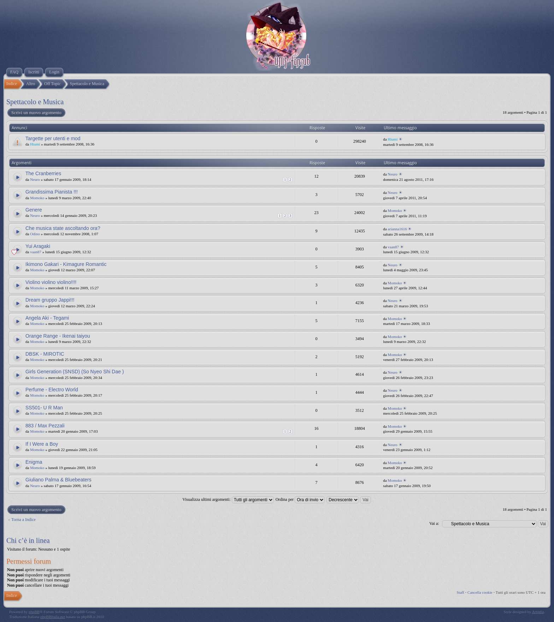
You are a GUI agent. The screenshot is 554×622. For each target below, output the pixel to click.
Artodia (538, 612)
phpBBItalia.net (52, 617)
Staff (460, 592)
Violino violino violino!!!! (51, 282)
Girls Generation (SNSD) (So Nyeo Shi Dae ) (74, 371)
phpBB (34, 612)
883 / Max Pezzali (45, 425)
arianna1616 (397, 229)
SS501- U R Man (44, 407)
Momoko (37, 198)
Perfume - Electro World (51, 389)
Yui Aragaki (37, 246)
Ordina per (300, 499)
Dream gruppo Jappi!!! (50, 300)
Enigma (33, 462)
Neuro (35, 179)
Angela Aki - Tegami (47, 318)
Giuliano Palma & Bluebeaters (58, 479)
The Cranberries (43, 173)
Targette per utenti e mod (53, 138)
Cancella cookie (480, 592)
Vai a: (434, 523)
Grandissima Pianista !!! (51, 192)
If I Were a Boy (41, 444)
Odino (35, 234)
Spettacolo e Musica (35, 102)
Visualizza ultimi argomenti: (227, 499)
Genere (33, 210)
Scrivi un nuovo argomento (36, 112)
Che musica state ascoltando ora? (62, 228)
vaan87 (35, 252)
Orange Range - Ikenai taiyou (57, 336)
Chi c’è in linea (28, 540)
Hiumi (35, 144)
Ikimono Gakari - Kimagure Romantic (66, 264)
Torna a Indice (23, 519)
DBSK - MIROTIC (44, 354)
